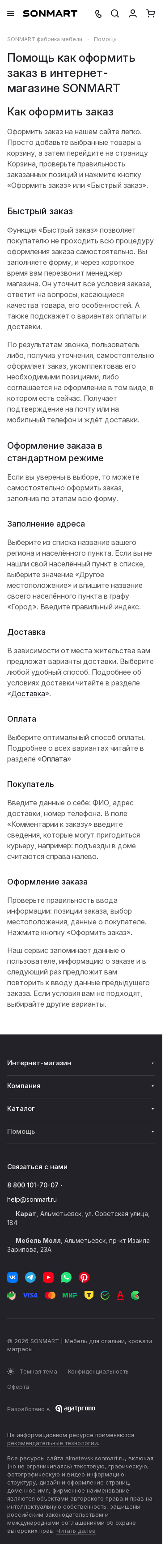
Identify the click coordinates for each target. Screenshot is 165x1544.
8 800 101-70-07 (33, 1185)
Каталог (21, 1108)
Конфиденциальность (98, 1371)
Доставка (28, 693)
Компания (24, 1085)
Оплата (54, 758)
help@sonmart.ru (32, 1199)
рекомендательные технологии (52, 1442)
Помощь (21, 1131)
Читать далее (76, 1530)
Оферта (18, 1386)
